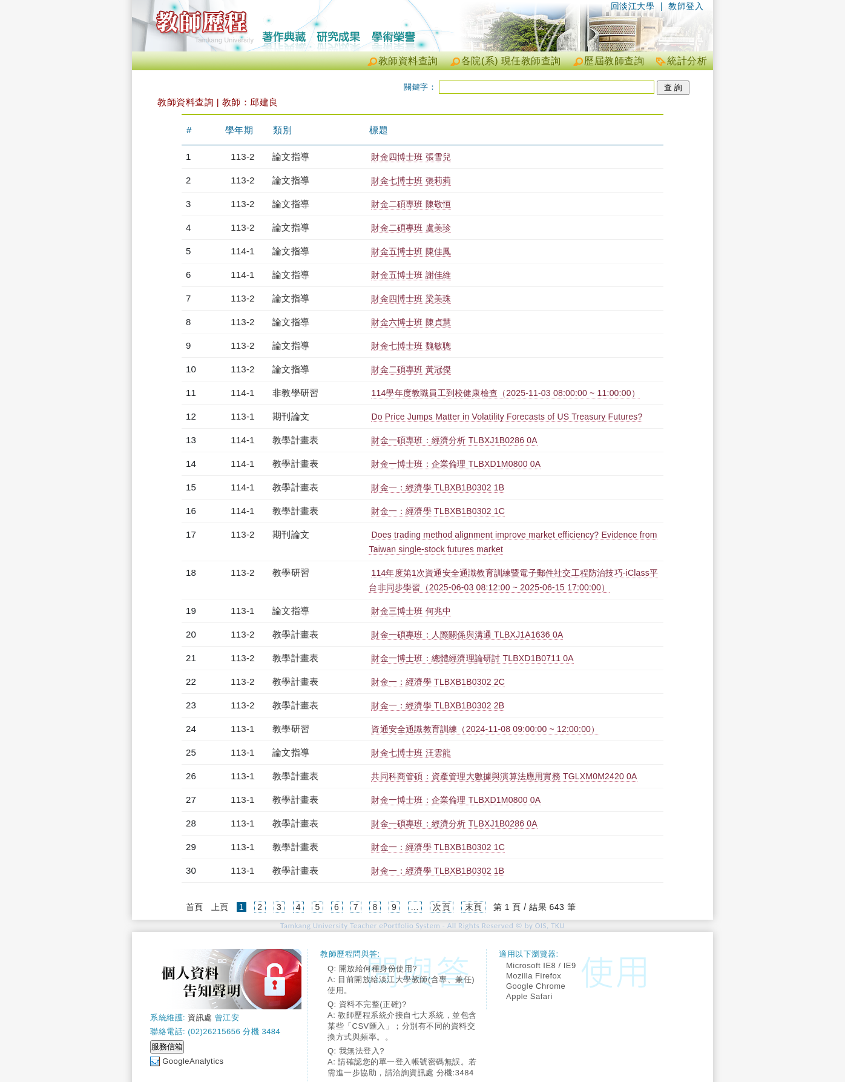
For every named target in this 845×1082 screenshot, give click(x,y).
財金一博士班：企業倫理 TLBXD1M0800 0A (456, 464)
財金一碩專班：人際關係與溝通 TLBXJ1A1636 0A (467, 634)
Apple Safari (529, 996)
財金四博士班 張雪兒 (411, 157)
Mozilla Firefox (533, 975)
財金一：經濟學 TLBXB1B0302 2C (438, 682)
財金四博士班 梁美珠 (411, 298)
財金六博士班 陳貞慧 (411, 322)
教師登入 (685, 6)
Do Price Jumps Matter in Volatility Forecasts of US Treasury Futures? (506, 416)
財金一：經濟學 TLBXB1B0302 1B (437, 487)
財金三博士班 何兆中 (411, 611)
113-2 (242, 156)
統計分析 (687, 61)
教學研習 (290, 572)
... (415, 907)
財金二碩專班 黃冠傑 (411, 369)
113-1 (242, 416)
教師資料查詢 (408, 61)
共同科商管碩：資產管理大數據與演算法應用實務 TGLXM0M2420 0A (504, 776)
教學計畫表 (295, 440)
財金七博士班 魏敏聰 (411, 346)
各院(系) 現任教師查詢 (511, 61)
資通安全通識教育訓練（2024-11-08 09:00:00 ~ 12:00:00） (485, 729)
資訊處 (200, 1017)
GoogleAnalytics (192, 1061)
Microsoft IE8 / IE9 (541, 965)
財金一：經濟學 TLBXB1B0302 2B (437, 705)
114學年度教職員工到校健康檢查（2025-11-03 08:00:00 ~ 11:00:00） (505, 393)
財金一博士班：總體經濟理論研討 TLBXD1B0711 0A (472, 658)
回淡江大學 (633, 6)
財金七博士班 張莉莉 (411, 180)
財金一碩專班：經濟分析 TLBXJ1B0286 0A (454, 440)
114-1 (242, 251)
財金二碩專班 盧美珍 (411, 228)
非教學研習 (295, 393)
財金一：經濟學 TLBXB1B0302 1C (438, 511)
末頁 (473, 907)
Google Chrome (535, 986)
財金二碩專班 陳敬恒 (411, 204)
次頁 (441, 907)
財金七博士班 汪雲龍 (411, 752)
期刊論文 (290, 416)
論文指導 (290, 156)
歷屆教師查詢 (614, 61)
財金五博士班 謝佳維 (411, 275)
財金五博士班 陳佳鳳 (411, 251)
